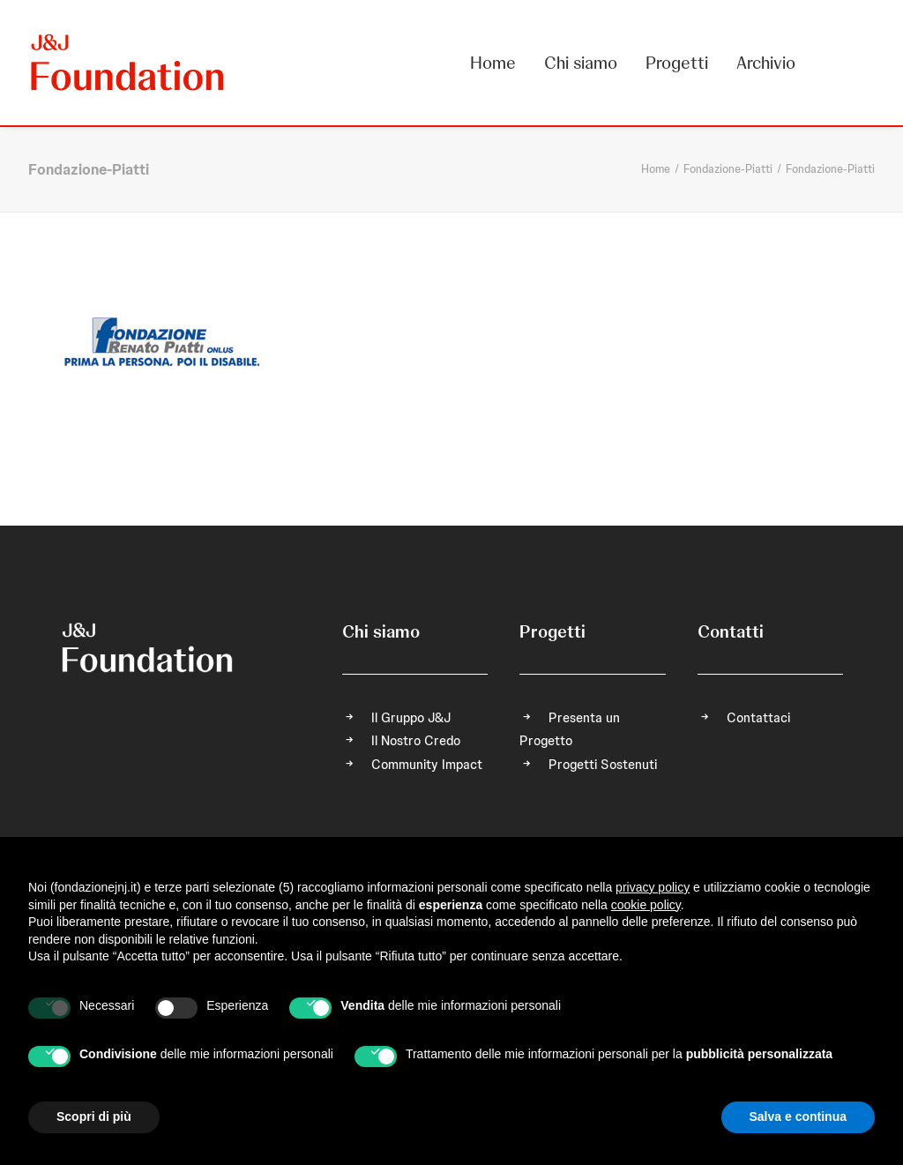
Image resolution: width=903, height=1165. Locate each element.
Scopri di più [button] (93, 1116)
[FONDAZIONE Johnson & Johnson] (128, 62)
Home (493, 62)
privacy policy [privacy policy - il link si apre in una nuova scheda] (653, 887)
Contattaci (758, 718)
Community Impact (426, 764)
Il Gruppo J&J (411, 718)
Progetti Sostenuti (603, 764)
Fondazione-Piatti (727, 168)
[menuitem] (499, 62)
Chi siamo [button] (580, 62)
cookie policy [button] (646, 905)
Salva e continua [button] (798, 1116)
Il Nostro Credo (415, 741)
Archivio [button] (765, 62)
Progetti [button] (677, 62)
